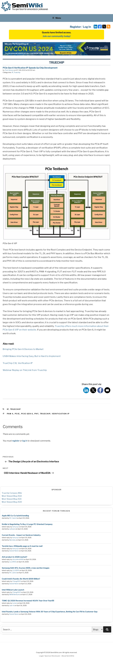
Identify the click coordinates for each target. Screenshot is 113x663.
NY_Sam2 (13, 518)
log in (24, 440)
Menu (56, 18)
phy (36, 414)
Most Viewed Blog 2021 (12, 499)
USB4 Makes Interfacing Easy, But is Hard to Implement (32, 356)
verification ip (61, 414)
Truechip (17, 72)
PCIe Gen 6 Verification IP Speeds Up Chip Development (30, 67)
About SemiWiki (67, 656)
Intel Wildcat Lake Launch (13, 590)
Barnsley (12, 540)
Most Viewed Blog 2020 (12, 502)
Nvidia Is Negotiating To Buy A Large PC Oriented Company (27, 524)
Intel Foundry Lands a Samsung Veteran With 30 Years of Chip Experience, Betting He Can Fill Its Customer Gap (49, 612)
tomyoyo (15, 527)
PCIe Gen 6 (27, 414)
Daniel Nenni (14, 551)
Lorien (14, 603)
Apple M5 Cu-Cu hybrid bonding (15, 515)
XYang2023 (16, 581)
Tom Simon (9, 70)
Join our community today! (56, 36)
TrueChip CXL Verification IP (18, 363)
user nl (11, 606)
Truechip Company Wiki (12, 493)
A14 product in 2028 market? (14, 557)
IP (12, 72)
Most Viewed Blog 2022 (12, 496)
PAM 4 (10, 414)
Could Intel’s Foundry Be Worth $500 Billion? (21, 579)
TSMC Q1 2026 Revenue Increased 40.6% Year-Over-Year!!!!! (28, 601)
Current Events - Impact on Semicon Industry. (21, 535)
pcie (17, 414)
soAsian (12, 529)
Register (75, 26)
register (15, 440)
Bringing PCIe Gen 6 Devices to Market (23, 349)
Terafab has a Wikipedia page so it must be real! (22, 546)
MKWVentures (14, 595)
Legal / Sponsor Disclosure (49, 656)
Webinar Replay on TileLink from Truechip (25, 370)
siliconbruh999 (18, 559)
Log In (87, 26)
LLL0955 (12, 562)
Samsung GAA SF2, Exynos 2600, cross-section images (25, 568)
